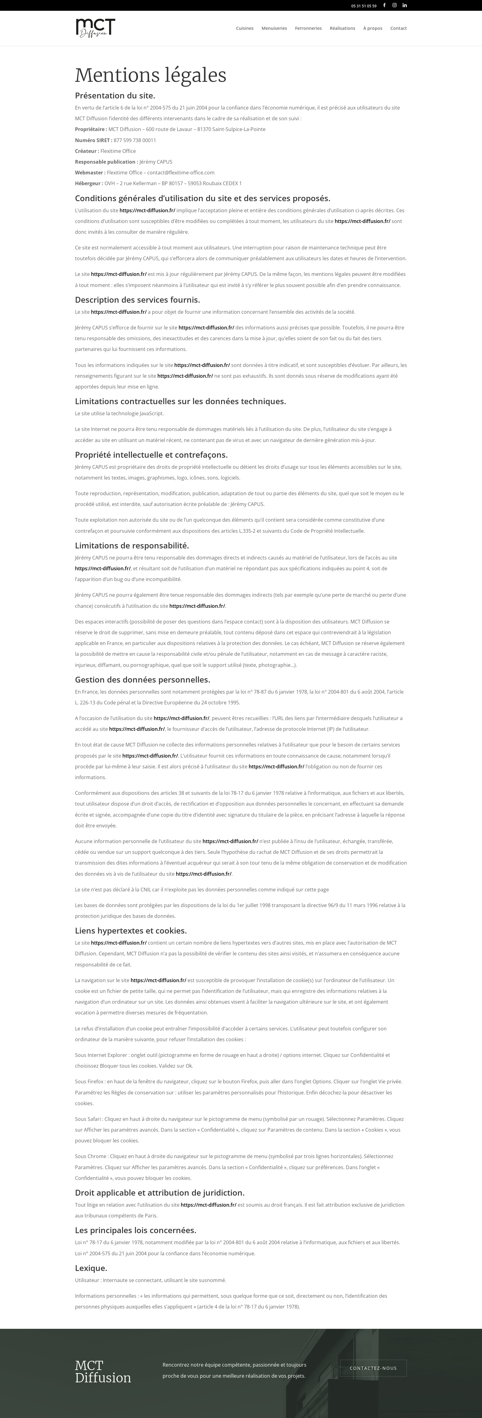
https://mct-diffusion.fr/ (147, 210)
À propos (372, 28)
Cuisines (245, 28)
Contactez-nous (373, 1368)
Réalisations (342, 28)
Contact (398, 28)
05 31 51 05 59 (364, 6)
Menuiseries (274, 28)
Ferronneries (308, 28)
